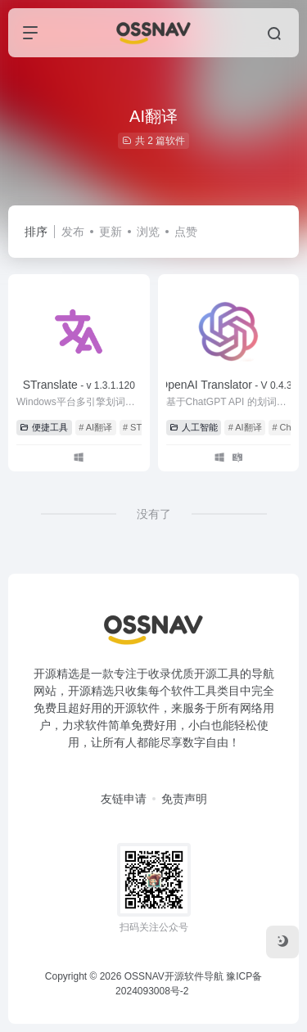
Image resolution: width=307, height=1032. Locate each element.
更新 (110, 231)
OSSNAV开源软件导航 (173, 976)
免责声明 (184, 798)
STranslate (79, 384)
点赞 (185, 231)
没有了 (154, 514)
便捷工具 (44, 427)
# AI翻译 (95, 427)
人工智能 (193, 427)
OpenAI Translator (228, 384)
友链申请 (124, 798)
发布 (72, 231)
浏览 (148, 231)
